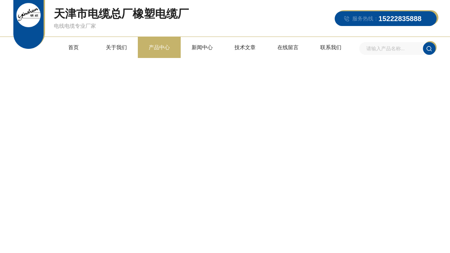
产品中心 (159, 47)
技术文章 (245, 47)
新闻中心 (202, 47)
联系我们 (330, 47)
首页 (73, 47)
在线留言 (287, 47)
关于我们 (116, 47)
